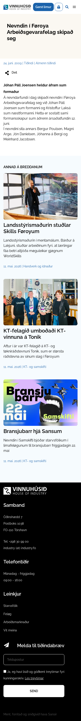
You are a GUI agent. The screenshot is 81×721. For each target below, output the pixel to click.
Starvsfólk (10, 605)
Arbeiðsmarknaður (16, 622)
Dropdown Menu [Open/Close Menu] (74, 7)
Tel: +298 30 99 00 (16, 541)
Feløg (7, 614)
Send (34, 691)
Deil (10, 73)
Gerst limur (43, 7)
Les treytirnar (34, 678)
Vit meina (10, 630)
